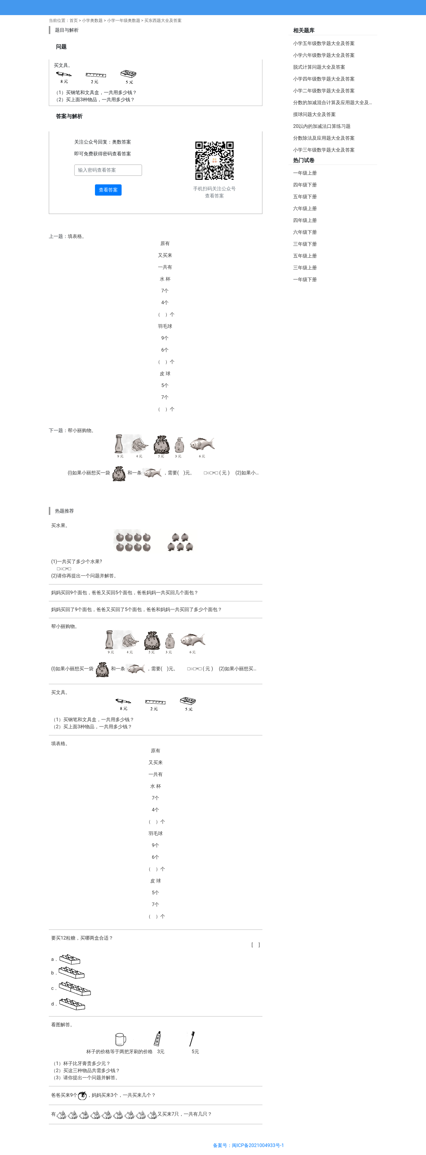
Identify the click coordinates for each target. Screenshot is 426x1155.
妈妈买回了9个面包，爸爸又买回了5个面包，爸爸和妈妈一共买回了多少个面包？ (136, 609)
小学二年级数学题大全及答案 (324, 91)
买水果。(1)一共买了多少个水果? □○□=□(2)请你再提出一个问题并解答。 (155, 551)
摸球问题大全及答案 (314, 114)
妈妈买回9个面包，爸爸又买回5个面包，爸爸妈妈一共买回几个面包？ (125, 592)
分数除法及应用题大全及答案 (324, 138)
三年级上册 (305, 267)
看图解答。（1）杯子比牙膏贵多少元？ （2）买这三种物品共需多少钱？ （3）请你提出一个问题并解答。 (155, 1051)
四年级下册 (305, 185)
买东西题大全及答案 (163, 20)
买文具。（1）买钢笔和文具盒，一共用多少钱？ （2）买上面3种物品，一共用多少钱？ (155, 709)
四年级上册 (305, 220)
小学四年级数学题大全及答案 (324, 79)
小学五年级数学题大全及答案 (324, 43)
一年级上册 (305, 173)
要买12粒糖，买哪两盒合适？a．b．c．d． (155, 973)
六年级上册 (305, 208)
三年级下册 (305, 244)
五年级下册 (305, 196)
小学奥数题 (92, 20)
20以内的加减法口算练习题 (322, 126)
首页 (74, 20)
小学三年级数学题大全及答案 (324, 150)
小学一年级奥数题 (123, 20)
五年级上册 (305, 256)
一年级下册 (305, 279)
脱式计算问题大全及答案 (319, 67)
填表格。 (165, 323)
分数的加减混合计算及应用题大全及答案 (335, 102)
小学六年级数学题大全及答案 (324, 55)
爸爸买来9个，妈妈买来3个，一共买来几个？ (103, 1095)
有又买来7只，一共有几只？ (131, 1114)
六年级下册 (305, 232)
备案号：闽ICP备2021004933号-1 (248, 1145)
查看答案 (108, 190)
